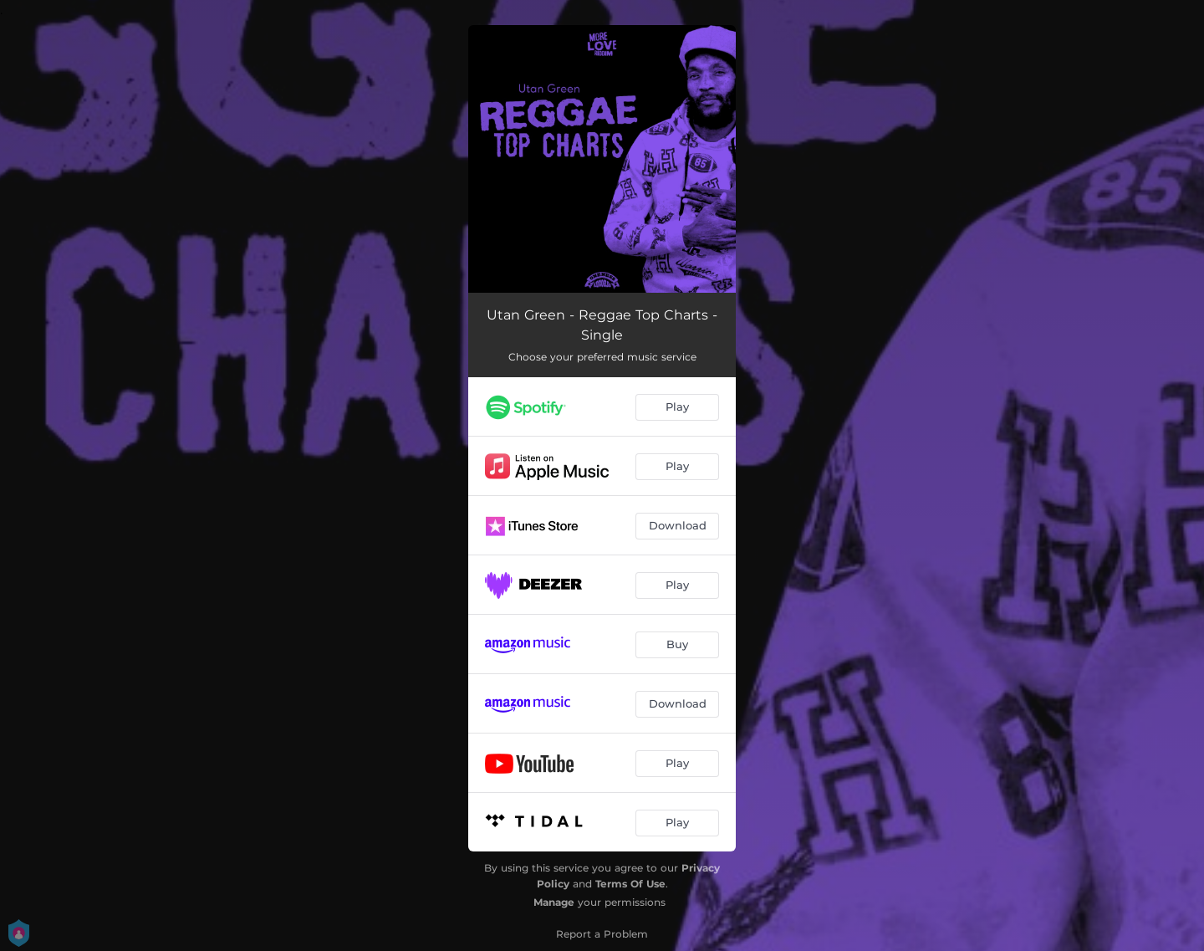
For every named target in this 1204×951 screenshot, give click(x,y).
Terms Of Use (630, 883)
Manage (553, 902)
